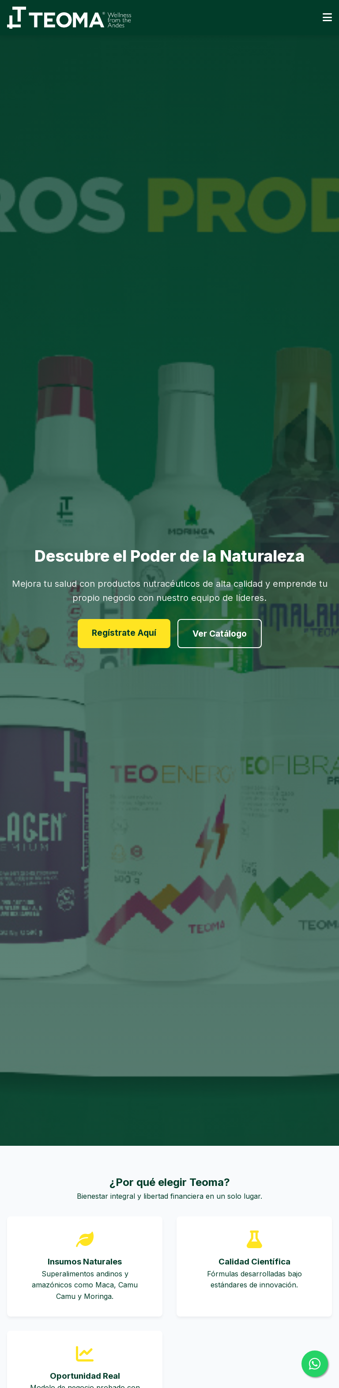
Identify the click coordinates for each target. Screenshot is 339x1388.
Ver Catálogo (219, 633)
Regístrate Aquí (124, 632)
